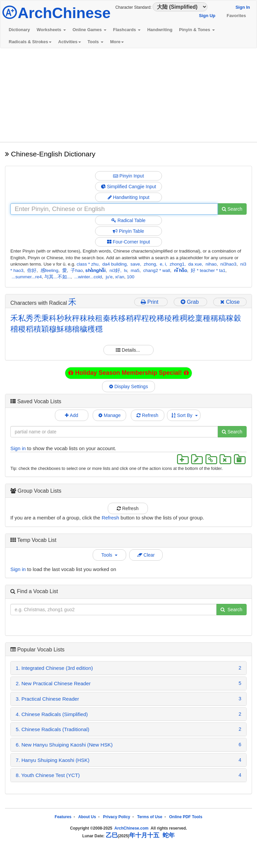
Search (232, 209)
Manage (109, 415)
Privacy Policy (116, 817)
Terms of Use (149, 817)
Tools (95, 41)
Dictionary (19, 29)
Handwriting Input (129, 197)
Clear (146, 555)
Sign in (18, 448)
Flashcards (127, 29)
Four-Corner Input (128, 241)
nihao (211, 264)
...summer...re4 (27, 276)
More (117, 41)
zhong (150, 264)
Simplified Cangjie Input (128, 186)
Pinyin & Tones (197, 29)
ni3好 (114, 270)
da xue (195, 264)
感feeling (49, 270)
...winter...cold (88, 276)
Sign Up (207, 15)
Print (151, 302)
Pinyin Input (128, 176)
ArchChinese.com (131, 828)
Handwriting (159, 29)
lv (125, 270)
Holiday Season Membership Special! (128, 372)
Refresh (147, 415)
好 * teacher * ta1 (208, 270)
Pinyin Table (128, 231)
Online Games (89, 29)
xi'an (119, 276)
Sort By (184, 415)
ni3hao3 (229, 264)
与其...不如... (57, 276)
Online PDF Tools (185, 817)
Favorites (236, 15)
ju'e (109, 276)
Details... (128, 350)
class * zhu (87, 264)
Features (63, 817)
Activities (69, 41)
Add (71, 415)
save (135, 264)
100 (131, 276)
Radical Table (128, 220)
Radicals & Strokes (30, 41)
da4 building (114, 264)
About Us (87, 817)
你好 (31, 270)
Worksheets (51, 29)
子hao (77, 270)
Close (230, 302)
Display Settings (128, 386)
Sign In (243, 7)
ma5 (135, 270)
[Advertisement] (128, 95)
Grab (190, 302)
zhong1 (177, 264)
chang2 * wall (156, 270)
